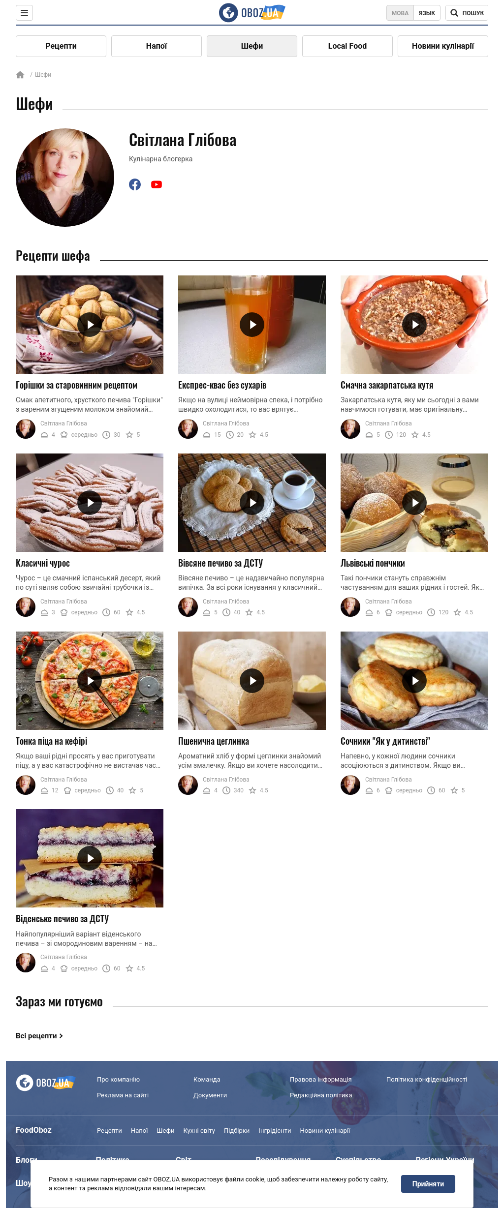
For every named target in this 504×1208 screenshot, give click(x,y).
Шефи (252, 46)
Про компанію (118, 1079)
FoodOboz (34, 1130)
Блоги (26, 1160)
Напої (156, 46)
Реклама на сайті (123, 1095)
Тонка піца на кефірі (51, 741)
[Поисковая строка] (467, 12)
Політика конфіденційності (426, 1079)
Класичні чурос (43, 563)
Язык (427, 13)
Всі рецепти (36, 1035)
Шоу (24, 1183)
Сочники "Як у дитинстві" (385, 741)
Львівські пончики (373, 563)
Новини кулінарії (443, 46)
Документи (210, 1095)
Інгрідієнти (274, 1130)
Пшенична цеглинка (213, 741)
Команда (206, 1079)
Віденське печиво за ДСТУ (62, 918)
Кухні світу (199, 1130)
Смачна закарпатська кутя (387, 385)
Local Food (347, 46)
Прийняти (428, 1184)
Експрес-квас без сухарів (222, 385)
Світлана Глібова (63, 423)
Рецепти (61, 46)
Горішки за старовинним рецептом (76, 385)
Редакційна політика (321, 1095)
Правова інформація (321, 1079)
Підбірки (237, 1130)
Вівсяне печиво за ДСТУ (220, 563)
